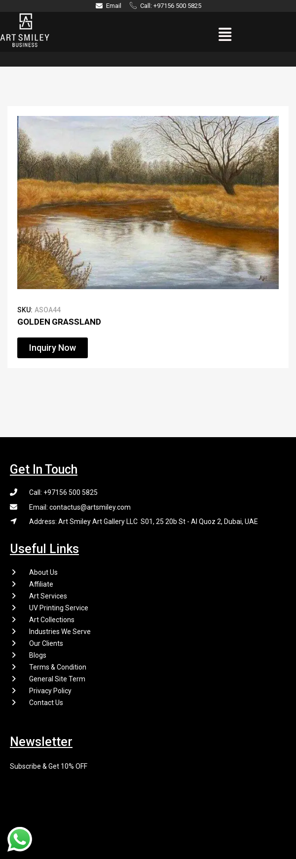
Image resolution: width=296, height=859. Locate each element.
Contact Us (46, 703)
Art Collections (51, 620)
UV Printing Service (58, 608)
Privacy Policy (50, 691)
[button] (225, 34)
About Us (43, 572)
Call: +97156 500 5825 (63, 492)
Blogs (37, 655)
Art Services (48, 596)
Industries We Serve (60, 631)
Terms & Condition (57, 667)
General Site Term (57, 679)
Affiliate (41, 584)
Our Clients (46, 643)
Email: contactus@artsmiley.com (80, 507)
